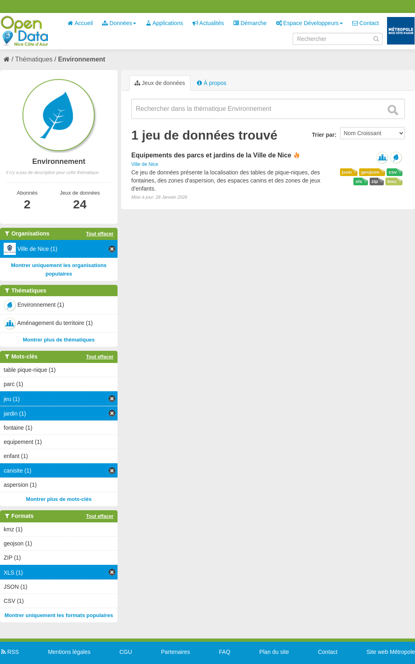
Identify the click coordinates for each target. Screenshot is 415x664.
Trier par (323, 135)
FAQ (224, 652)
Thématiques (34, 59)
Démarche (250, 23)
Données (119, 23)
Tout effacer (99, 234)
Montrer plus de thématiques (59, 340)
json (347, 172)
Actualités (208, 23)
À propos (212, 83)
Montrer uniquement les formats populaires (58, 615)
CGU (126, 652)
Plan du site (274, 652)
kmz (392, 181)
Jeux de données (160, 83)
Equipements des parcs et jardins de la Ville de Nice (211, 155)
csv (393, 172)
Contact (365, 23)
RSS (9, 652)
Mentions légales (69, 652)
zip (375, 181)
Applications (164, 23)
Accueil (80, 23)
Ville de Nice (144, 164)
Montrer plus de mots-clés (59, 499)
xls (358, 181)
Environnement (81, 59)
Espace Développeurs (309, 23)
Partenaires (175, 652)
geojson (370, 172)
